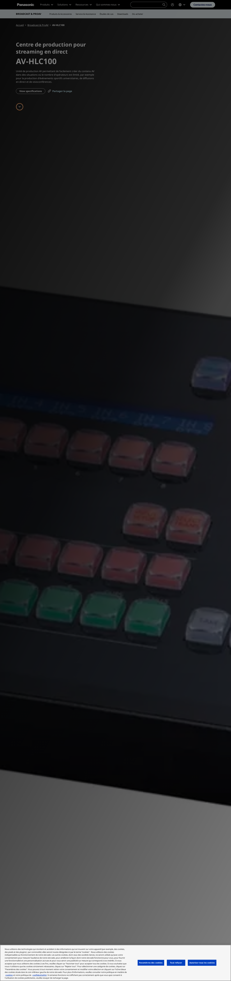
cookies (9, 975)
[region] (115, 963)
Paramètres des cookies (151, 962)
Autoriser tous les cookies (202, 962)
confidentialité (39, 975)
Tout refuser (176, 962)
